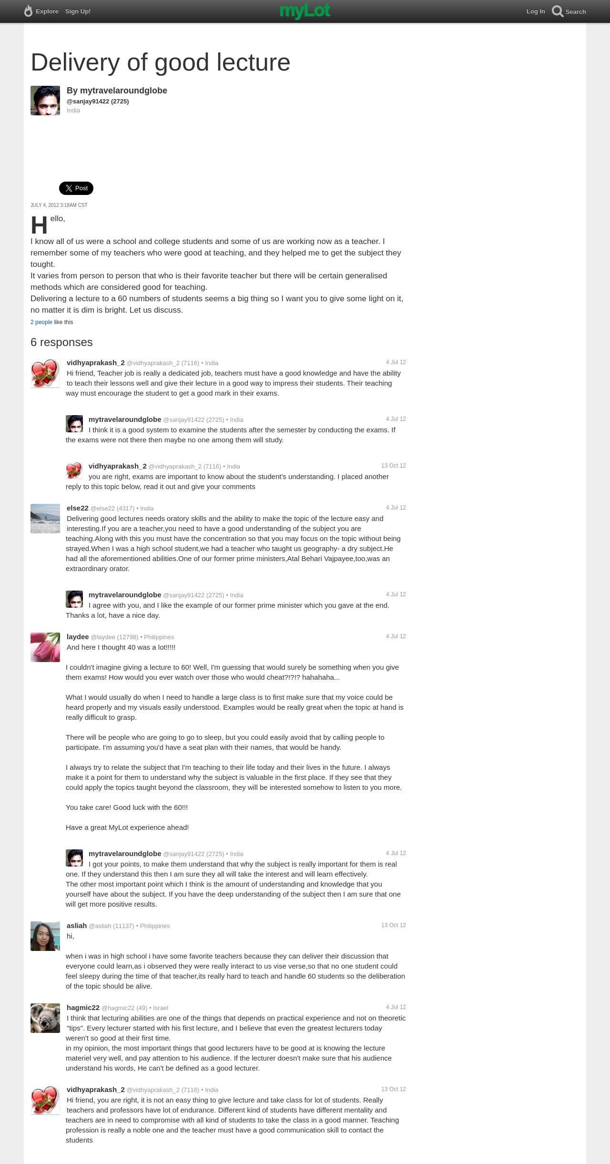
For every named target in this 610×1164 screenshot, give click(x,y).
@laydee (103, 637)
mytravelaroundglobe (123, 90)
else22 (78, 508)
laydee (78, 637)
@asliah (100, 925)
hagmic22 (83, 1007)
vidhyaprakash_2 (96, 362)
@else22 (103, 508)
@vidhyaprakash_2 (153, 363)
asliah (77, 925)
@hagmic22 (118, 1007)
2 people (41, 322)
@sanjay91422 (88, 101)
